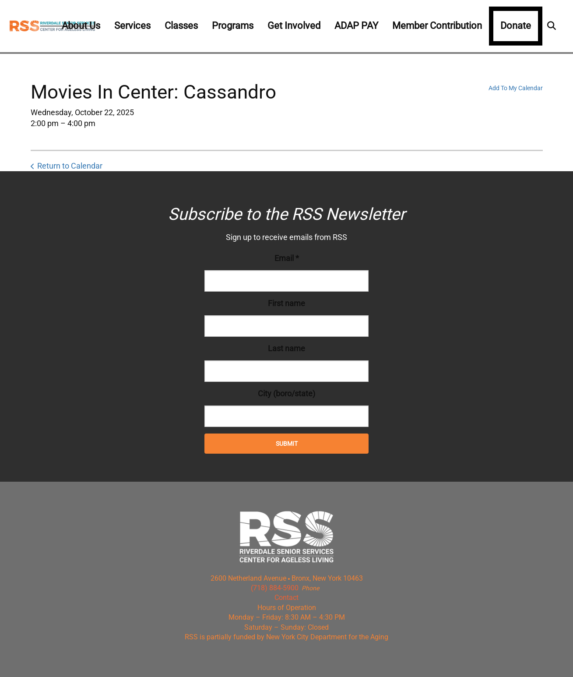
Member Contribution (437, 25)
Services (132, 25)
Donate (515, 25)
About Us (81, 25)
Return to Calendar (69, 165)
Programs (232, 25)
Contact (286, 597)
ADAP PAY (356, 25)
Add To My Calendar (516, 88)
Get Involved (293, 25)
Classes (181, 25)
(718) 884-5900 (275, 588)
